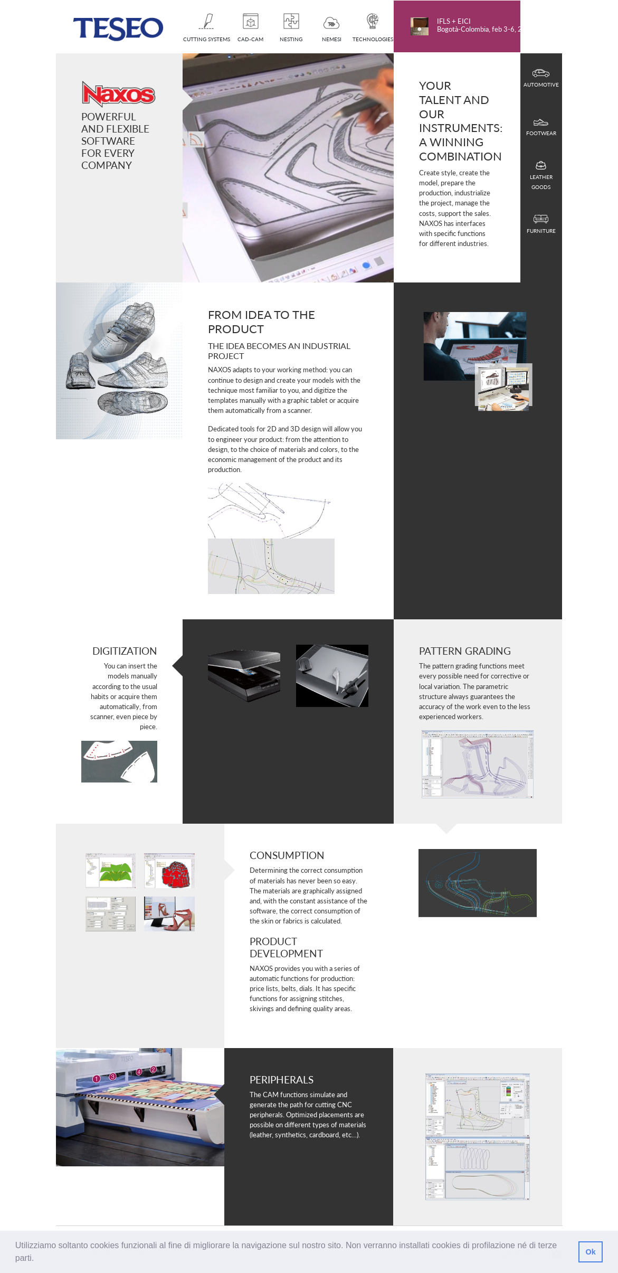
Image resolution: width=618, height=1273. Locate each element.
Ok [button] (590, 1252)
